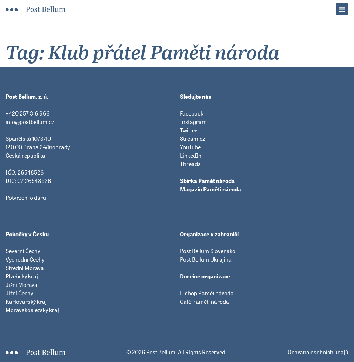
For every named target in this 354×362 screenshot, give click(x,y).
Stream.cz (192, 139)
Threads (190, 164)
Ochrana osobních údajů (318, 352)
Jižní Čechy (19, 293)
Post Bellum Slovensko (207, 251)
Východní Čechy (25, 259)
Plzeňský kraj (22, 276)
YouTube (190, 147)
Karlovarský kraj (26, 301)
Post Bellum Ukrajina (206, 259)
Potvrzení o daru (26, 198)
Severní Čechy (23, 251)
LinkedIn (190, 155)
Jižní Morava (22, 285)
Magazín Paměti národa (210, 189)
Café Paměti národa (204, 301)
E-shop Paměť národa (207, 293)
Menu (345, 7)
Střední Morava (25, 268)
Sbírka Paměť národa (207, 181)
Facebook (191, 113)
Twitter (188, 130)
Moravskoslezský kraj (32, 310)
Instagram (193, 122)
